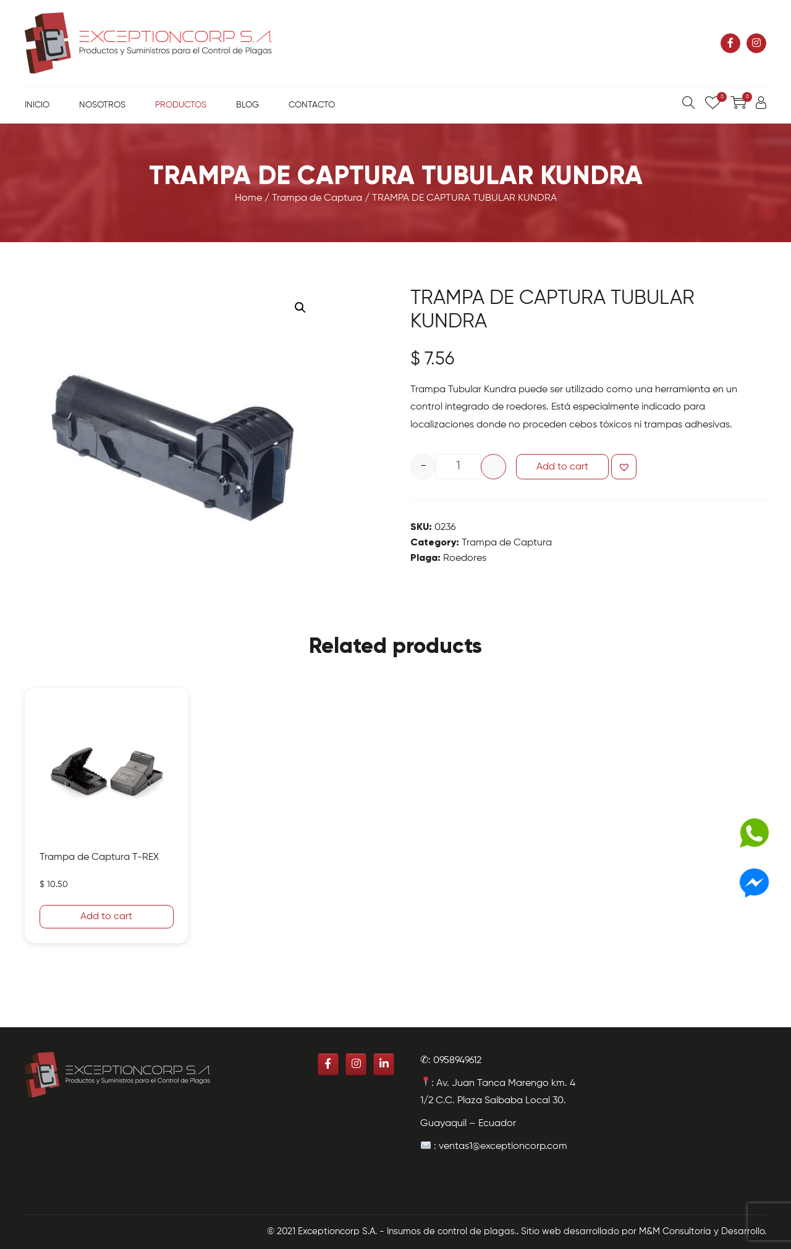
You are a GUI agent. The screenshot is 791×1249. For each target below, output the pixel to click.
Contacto (312, 105)
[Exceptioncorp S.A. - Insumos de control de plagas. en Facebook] (730, 43)
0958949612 (457, 1061)
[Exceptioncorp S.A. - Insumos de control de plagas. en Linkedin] (383, 1064)
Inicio (37, 105)
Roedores (464, 558)
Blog (247, 105)
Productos (180, 105)
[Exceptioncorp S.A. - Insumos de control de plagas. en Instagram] (756, 43)
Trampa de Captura (317, 198)
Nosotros (102, 105)
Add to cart (562, 467)
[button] (624, 466)
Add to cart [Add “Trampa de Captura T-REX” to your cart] (106, 917)
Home (248, 198)
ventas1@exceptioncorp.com (503, 1146)
